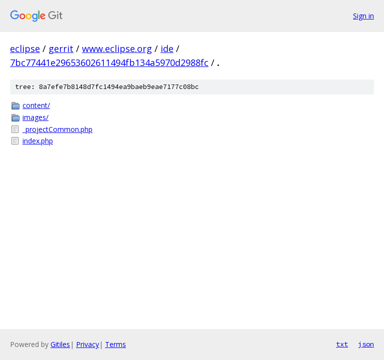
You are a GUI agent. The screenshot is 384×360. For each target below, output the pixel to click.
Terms (115, 344)
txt (342, 344)
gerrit (61, 48)
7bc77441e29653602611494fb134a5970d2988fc (109, 62)
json (366, 344)
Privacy (87, 344)
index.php (37, 141)
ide (167, 48)
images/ (35, 117)
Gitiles (60, 344)
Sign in (363, 15)
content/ (36, 105)
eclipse (25, 48)
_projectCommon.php (57, 129)
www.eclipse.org (117, 48)
